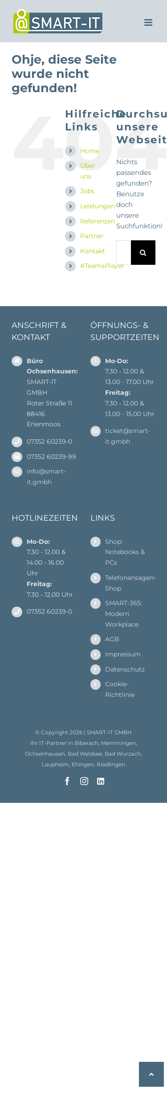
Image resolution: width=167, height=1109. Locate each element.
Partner (92, 236)
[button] (151, 1074)
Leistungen (97, 206)
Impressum (123, 654)
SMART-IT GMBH (109, 732)
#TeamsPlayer (102, 266)
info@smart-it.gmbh (46, 476)
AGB (112, 639)
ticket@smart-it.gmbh (127, 436)
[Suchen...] (123, 252)
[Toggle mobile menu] (149, 22)
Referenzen (97, 221)
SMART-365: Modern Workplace (123, 613)
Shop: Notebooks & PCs (125, 552)
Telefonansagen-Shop (130, 583)
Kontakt (92, 251)
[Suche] (143, 252)
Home (89, 151)
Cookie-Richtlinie (119, 689)
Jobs (87, 191)
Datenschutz (125, 669)
